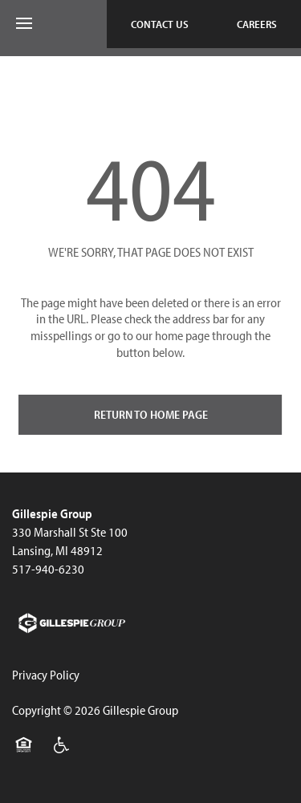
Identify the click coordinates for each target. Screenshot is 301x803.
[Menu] (24, 24)
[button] (160, 24)
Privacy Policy (45, 675)
